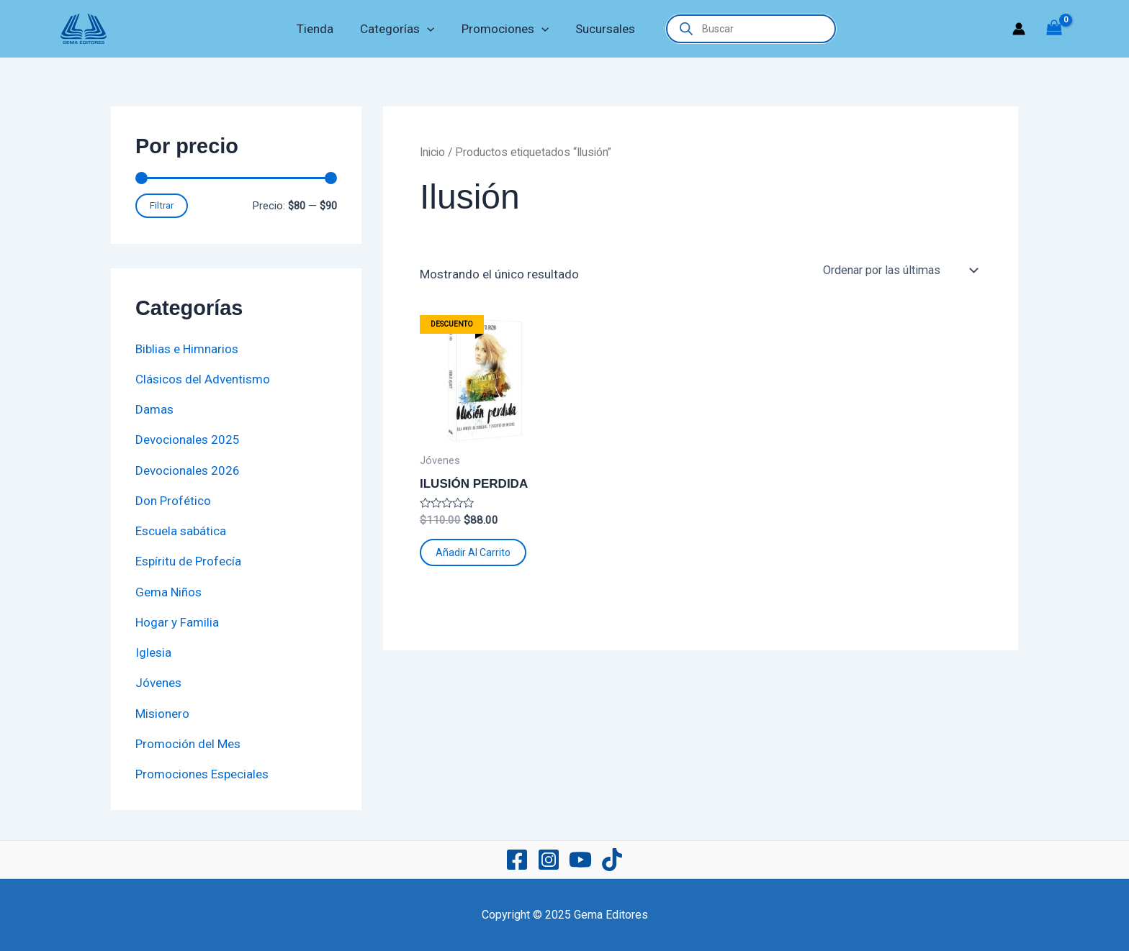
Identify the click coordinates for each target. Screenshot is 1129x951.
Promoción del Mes (187, 744)
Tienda (318, 29)
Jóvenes (158, 682)
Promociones (503, 29)
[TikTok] (612, 859)
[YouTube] (580, 859)
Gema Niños (168, 592)
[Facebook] (516, 859)
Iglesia (153, 652)
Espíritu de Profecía (188, 561)
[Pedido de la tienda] (899, 270)
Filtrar (162, 205)
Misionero (162, 713)
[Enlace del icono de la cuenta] (1018, 28)
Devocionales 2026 (187, 470)
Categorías (398, 29)
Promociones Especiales (202, 774)
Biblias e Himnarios (186, 349)
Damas (154, 409)
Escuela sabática (180, 531)
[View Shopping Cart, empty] (1054, 29)
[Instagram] (548, 859)
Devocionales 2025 (187, 439)
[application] (428, 29)
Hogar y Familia (177, 622)
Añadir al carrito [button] (473, 552)
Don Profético (173, 500)
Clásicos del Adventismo (202, 379)
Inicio (432, 152)
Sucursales (601, 29)
